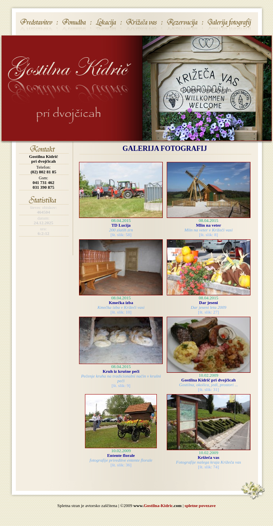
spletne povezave (200, 505)
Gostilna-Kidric (158, 505)
